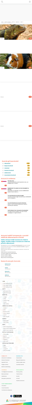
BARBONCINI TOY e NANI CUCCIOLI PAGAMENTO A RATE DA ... (18, 189)
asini (4, 309)
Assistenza (4, 376)
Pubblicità (4, 356)
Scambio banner (20, 364)
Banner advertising (6, 366)
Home (2, 22)
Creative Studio (15, 401)
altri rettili (5, 341)
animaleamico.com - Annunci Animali (19, 400)
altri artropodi (6, 350)
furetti (4, 302)
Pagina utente (5, 364)
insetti (4, 347)
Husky (6, 267)
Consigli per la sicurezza (7, 371)
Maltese (7, 275)
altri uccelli (6, 322)
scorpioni (5, 348)
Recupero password (6, 378)
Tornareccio (3, 23)
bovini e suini (6, 311)
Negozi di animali (8, 165)
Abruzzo (17, 22)
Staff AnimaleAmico (7, 383)
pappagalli (5, 320)
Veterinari (6, 168)
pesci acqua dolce (7, 326)
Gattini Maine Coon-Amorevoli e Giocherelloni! (18, 210)
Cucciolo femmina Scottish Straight (16, 195)
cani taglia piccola (7, 283)
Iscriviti (17, 376)
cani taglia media (7, 285)
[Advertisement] (16, 12)
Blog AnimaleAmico (20, 360)
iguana (5, 336)
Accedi (17, 378)
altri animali (6, 316)
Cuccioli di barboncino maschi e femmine (17, 203)
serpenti (5, 339)
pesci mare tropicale (8, 330)
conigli (4, 297)
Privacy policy (19, 371)
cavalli (4, 308)
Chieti (21, 22)
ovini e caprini (6, 313)
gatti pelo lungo (7, 292)
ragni (4, 345)
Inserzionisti (19, 358)
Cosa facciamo (5, 387)
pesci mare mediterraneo (9, 328)
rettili (13, 22)
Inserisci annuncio (20, 380)
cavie (4, 298)
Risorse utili (19, 356)
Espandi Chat (5, 362)
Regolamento (20, 369)
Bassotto (7, 271)
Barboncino (8, 264)
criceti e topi (6, 300)
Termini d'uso (19, 374)
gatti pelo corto (7, 291)
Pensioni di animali (9, 170)
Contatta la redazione (7, 390)
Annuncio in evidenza (6, 358)
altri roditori (6, 303)
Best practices (5, 374)
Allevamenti (7, 163)
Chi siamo (4, 385)
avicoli (4, 315)
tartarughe (6, 334)
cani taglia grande (7, 287)
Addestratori (7, 172)
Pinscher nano (11, 180)
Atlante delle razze (20, 362)
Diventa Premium (5, 360)
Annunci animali (8, 22)
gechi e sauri (6, 337)
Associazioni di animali (10, 175)
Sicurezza (4, 369)
